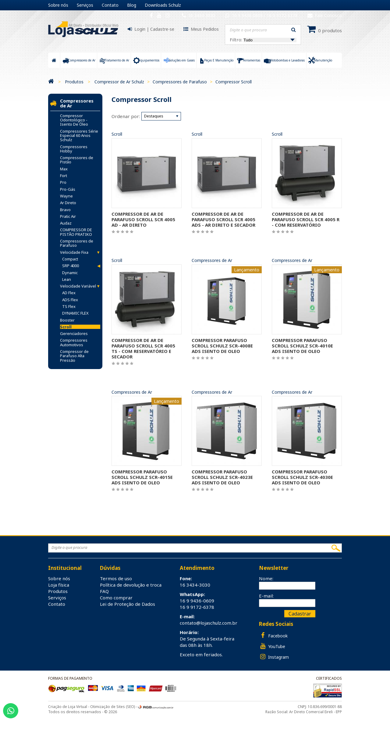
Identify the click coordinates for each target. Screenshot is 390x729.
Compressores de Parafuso (180, 82)
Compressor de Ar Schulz (119, 82)
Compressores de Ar (212, 260)
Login (139, 29)
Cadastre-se (162, 29)
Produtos (74, 82)
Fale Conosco (324, 15)
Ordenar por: (126, 116)
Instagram (274, 657)
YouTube (272, 646)
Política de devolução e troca (130, 585)
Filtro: (263, 40)
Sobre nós (58, 5)
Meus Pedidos (205, 29)
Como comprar (116, 598)
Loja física (58, 585)
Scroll (117, 134)
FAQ (104, 591)
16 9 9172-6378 (282, 15)
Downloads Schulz (163, 5)
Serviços (85, 5)
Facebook (273, 635)
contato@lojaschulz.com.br (208, 623)
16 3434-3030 (201, 15)
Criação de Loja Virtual (67, 706)
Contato (110, 5)
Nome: (266, 578)
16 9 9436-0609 (248, 15)
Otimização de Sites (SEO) (112, 706)
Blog (131, 5)
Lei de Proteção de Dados (127, 604)
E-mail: (266, 596)
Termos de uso (116, 578)
